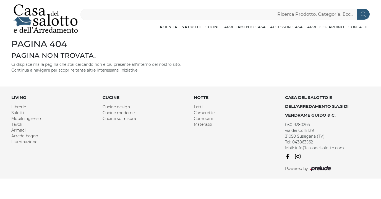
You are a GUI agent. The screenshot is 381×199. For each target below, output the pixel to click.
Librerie (18, 106)
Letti (198, 106)
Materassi (203, 124)
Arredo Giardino (325, 27)
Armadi (18, 130)
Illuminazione (24, 141)
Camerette (204, 112)
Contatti (357, 27)
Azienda (168, 27)
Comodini (203, 118)
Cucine (212, 27)
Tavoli (16, 124)
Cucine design (116, 106)
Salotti (191, 27)
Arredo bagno (24, 135)
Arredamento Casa (245, 27)
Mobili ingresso (26, 118)
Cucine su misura (119, 118)
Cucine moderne (119, 112)
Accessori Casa (286, 27)
